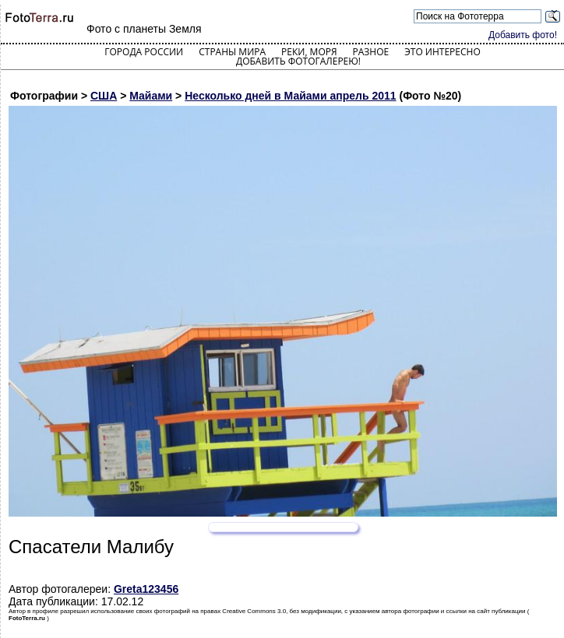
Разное (371, 51)
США (103, 95)
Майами (150, 95)
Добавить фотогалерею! (298, 61)
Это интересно (442, 51)
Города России (143, 51)
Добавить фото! (522, 35)
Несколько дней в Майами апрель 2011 (290, 95)
